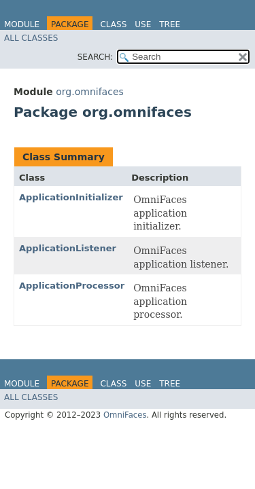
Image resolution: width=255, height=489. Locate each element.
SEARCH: (96, 57)
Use (143, 24)
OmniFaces (125, 415)
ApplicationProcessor (71, 285)
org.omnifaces (90, 91)
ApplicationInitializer (71, 197)
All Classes (31, 38)
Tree (169, 24)
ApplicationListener (67, 248)
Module (21, 24)
